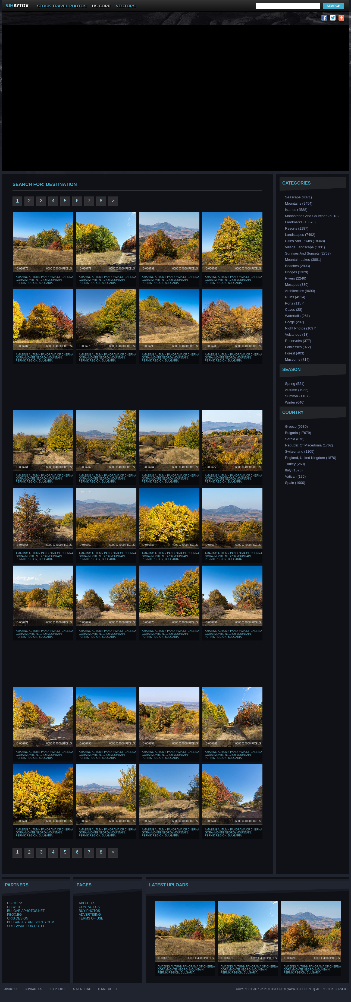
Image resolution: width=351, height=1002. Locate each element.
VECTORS (126, 6)
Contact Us (89, 907)
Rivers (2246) (295, 278)
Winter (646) (295, 402)
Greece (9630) (296, 426)
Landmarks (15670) (300, 222)
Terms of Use (91, 918)
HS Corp (14, 903)
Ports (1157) (295, 303)
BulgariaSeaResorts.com (30, 922)
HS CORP (101, 6)
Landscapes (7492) (300, 235)
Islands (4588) (296, 210)
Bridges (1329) (296, 272)
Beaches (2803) (297, 266)
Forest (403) (294, 353)
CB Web (13, 907)
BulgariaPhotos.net (26, 911)
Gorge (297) (294, 322)
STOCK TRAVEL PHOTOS (61, 6)
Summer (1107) (297, 396)
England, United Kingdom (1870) (310, 458)
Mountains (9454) (298, 203)
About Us (87, 903)
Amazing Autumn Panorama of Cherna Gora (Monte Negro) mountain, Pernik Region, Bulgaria (44, 279)
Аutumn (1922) (296, 390)
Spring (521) (295, 384)
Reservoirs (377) (298, 341)
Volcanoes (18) (297, 334)
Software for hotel (26, 926)
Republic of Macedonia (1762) (309, 445)
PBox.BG (14, 915)
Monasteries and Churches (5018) (312, 216)
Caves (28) (293, 309)
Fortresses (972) (298, 347)
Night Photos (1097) (300, 328)
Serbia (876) (295, 439)
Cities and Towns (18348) (305, 241)
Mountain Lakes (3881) (303, 260)
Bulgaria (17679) (298, 433)
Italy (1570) (294, 470)
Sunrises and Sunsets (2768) (308, 253)
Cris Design (17, 918)
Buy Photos (89, 911)
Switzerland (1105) (299, 451)
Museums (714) (297, 359)
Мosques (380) (297, 285)
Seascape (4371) (298, 197)
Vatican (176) (295, 476)
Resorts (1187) (296, 228)
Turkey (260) (295, 464)
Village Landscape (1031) (305, 247)
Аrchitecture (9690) (300, 291)
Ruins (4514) (295, 297)
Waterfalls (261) (297, 316)
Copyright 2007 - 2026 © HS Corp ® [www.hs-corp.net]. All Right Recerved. (291, 989)
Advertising (90, 915)
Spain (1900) (295, 483)
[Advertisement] (71, 55)
